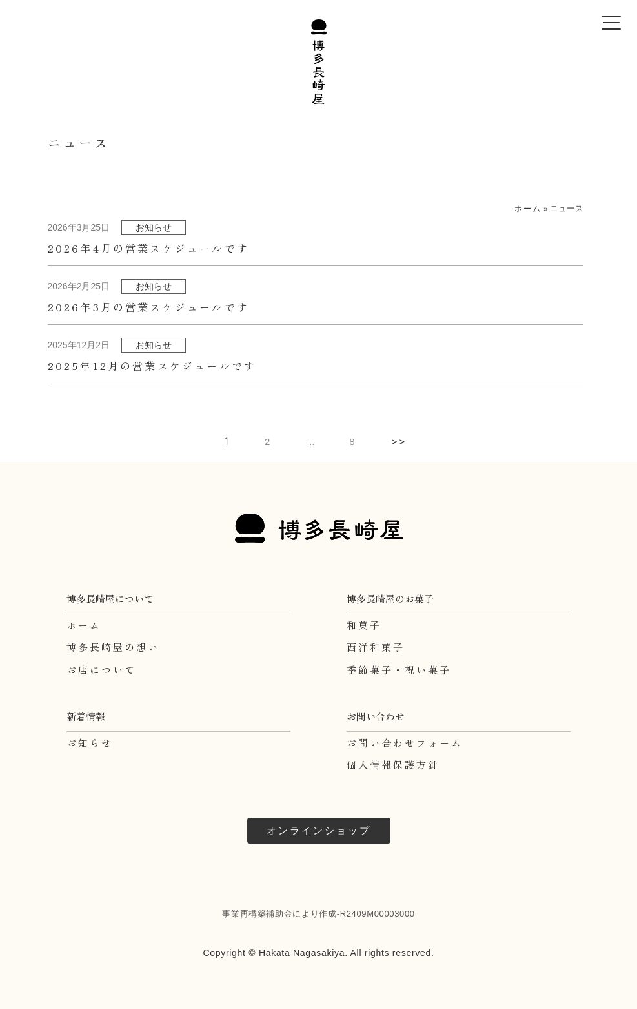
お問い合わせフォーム (405, 742)
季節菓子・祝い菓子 (399, 669)
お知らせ (89, 742)
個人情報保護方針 (393, 764)
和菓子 (364, 625)
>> (399, 441)
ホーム (527, 208)
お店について (101, 669)
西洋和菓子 (376, 647)
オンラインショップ (319, 830)
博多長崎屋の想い (112, 647)
